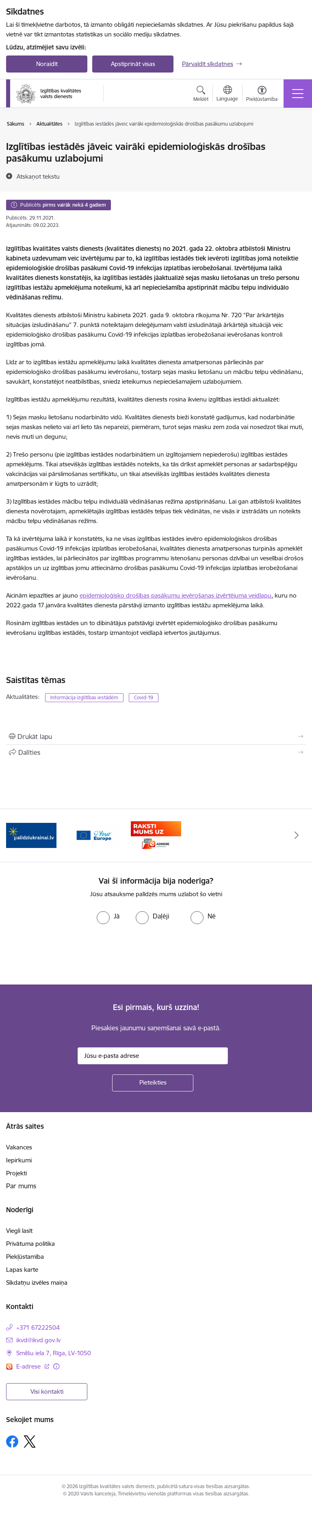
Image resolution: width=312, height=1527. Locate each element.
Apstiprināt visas (133, 64)
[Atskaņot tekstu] (38, 176)
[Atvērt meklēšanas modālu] (200, 95)
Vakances (19, 1147)
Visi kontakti (46, 1391)
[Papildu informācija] (56, 1366)
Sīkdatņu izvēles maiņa (36, 1282)
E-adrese (29, 1366)
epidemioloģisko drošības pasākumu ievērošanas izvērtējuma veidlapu (175, 595)
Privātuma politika (30, 1243)
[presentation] (68, 954)
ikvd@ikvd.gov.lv (38, 1340)
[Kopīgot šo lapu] (156, 752)
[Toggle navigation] (298, 93)
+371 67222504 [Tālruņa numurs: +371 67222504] (38, 1327)
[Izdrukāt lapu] (156, 736)
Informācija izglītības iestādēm (84, 697)
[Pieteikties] (152, 1082)
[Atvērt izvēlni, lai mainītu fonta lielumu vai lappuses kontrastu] (262, 95)
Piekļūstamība (25, 1256)
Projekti (16, 1173)
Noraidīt (47, 64)
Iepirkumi (19, 1160)
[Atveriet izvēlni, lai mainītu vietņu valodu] (227, 94)
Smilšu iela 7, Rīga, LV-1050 (53, 1353)
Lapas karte (22, 1269)
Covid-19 (143, 697)
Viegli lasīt (19, 1230)
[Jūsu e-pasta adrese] (153, 1055)
